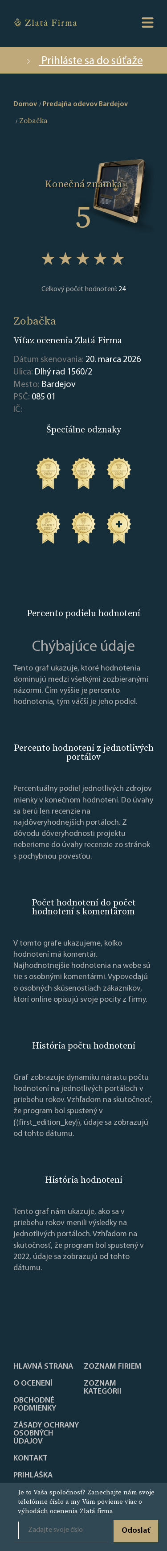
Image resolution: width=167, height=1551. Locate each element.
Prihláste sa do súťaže (83, 61)
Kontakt (30, 1459)
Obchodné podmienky (34, 1405)
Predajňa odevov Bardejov (85, 104)
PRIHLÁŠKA (33, 1476)
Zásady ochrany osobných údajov (46, 1434)
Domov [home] (25, 104)
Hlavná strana (43, 1367)
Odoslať (136, 1530)
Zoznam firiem (113, 1367)
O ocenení (33, 1384)
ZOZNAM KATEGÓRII (103, 1388)
